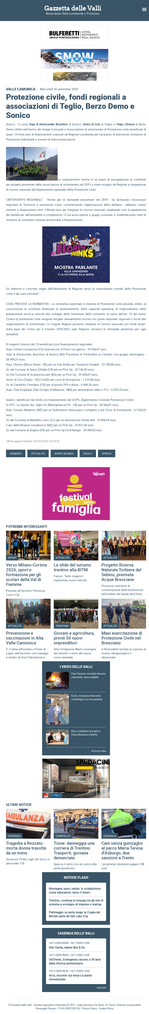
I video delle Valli (76, 666)
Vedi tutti (101, 987)
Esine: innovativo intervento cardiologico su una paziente (86, 697)
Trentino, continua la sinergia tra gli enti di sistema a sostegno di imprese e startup (76, 902)
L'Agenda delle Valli (76, 933)
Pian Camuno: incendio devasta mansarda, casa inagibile (88, 675)
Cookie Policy (106, 1008)
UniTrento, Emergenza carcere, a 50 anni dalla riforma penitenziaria (75, 961)
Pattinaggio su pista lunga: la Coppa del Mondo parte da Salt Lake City (74, 914)
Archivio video (98, 750)
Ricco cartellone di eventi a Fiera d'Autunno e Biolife (85, 732)
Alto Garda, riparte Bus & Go (67, 947)
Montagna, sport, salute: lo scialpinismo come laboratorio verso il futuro (75, 890)
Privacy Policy (89, 1008)
